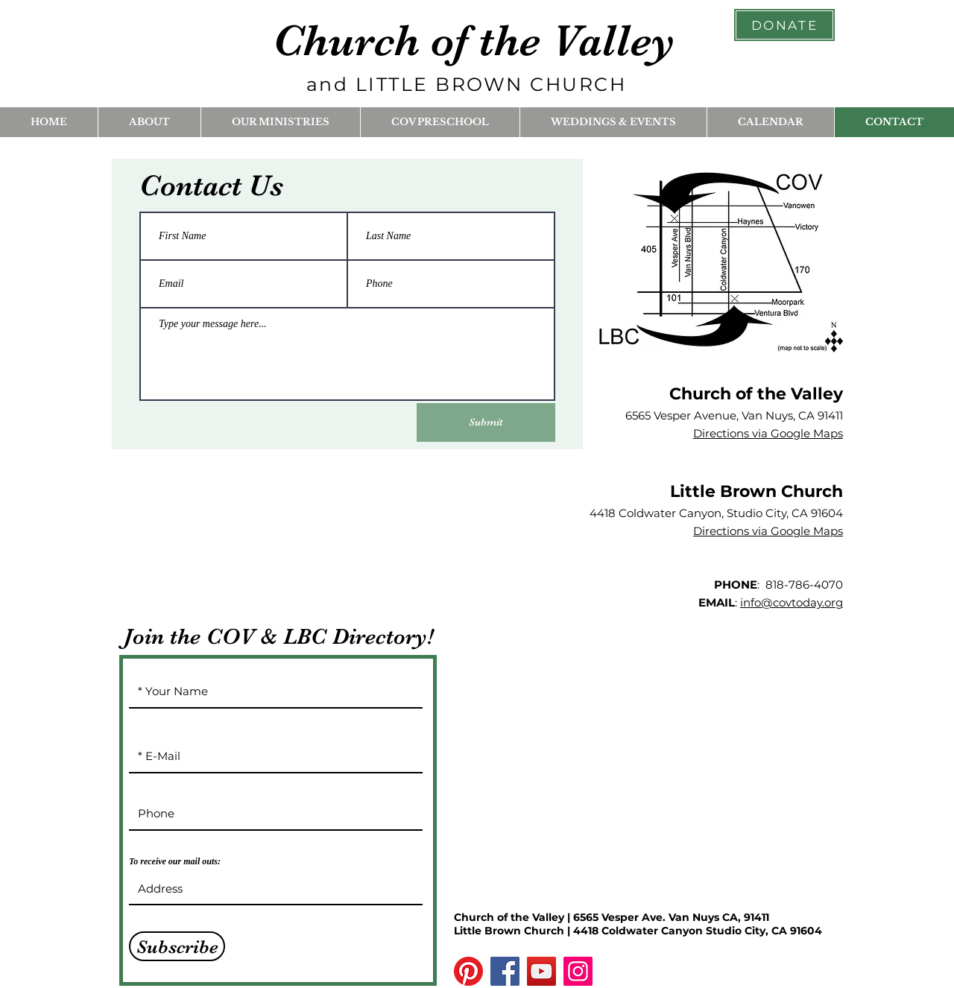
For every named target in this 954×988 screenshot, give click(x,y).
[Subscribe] (177, 946)
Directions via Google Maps (768, 433)
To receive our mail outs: (175, 861)
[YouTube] (541, 971)
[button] (149, 122)
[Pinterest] (468, 971)
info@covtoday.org (791, 602)
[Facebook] (504, 971)
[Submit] (486, 422)
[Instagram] (578, 971)
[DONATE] (784, 25)
